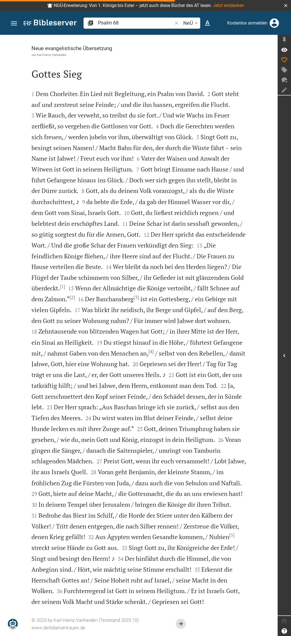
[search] (135, 23)
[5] (231, 535)
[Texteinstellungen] (207, 23)
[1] (62, 286)
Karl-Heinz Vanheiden (52, 55)
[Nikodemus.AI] (13, 624)
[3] (136, 297)
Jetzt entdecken (228, 5)
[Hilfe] (284, 631)
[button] (285, 5)
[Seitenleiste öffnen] (284, 355)
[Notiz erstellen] (284, 90)
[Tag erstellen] (284, 70)
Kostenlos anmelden (247, 23)
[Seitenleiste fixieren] (284, 40)
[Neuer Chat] (284, 80)
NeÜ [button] (191, 23)
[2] (72, 297)
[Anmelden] (274, 23)
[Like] (284, 60)
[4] (151, 351)
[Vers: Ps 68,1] (284, 50)
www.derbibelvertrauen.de (58, 627)
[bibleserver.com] (50, 24)
